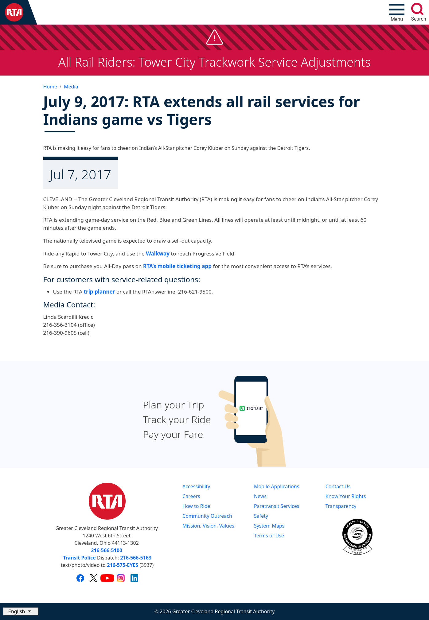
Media (71, 86)
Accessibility (196, 486)
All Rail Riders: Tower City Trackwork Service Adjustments (214, 61)
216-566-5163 (135, 557)
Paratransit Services (276, 506)
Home (50, 86)
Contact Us (338, 486)
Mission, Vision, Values (208, 525)
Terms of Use (269, 535)
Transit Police (79, 557)
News (260, 496)
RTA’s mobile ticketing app (177, 266)
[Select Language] (20, 611)
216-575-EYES (122, 565)
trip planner (99, 291)
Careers (191, 496)
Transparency (341, 506)
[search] (417, 9)
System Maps (269, 525)
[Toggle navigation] (396, 12)
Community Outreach (207, 516)
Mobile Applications (276, 486)
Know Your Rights (346, 496)
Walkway (158, 253)
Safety (261, 516)
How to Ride (196, 506)
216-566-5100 (106, 550)
